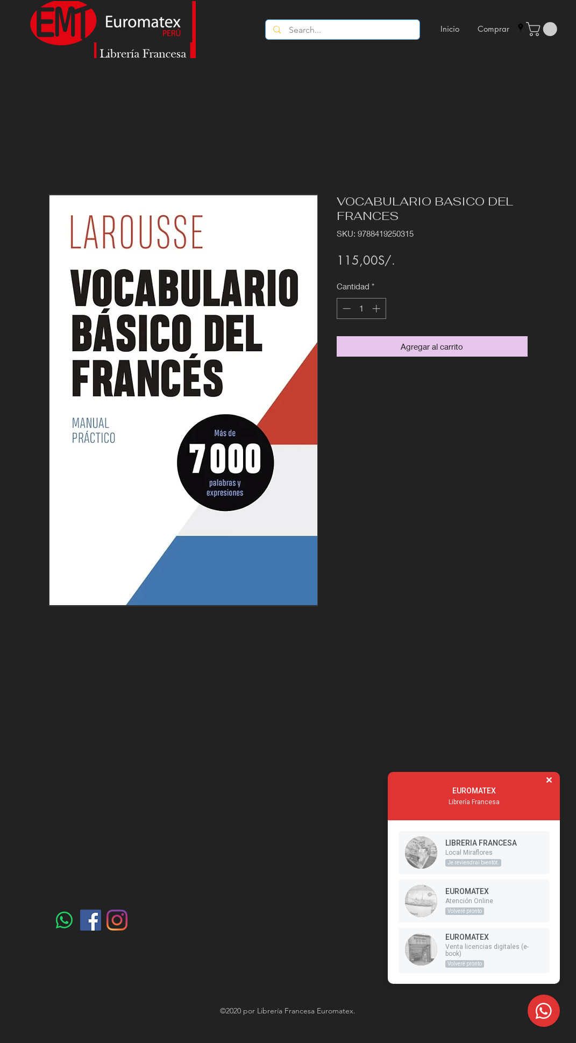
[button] (543, 29)
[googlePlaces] (520, 27)
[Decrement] (345, 308)
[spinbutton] (361, 308)
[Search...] (343, 30)
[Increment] (377, 308)
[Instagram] (116, 920)
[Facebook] (90, 920)
